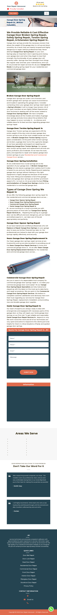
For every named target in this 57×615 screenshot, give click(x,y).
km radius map (28, 404)
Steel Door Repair (28, 562)
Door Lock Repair (28, 559)
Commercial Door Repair (28, 569)
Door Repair (14, 16)
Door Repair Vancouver (27, 612)
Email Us (30, 599)
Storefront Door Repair (28, 582)
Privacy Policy (28, 586)
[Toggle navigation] (46, 13)
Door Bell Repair (28, 555)
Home (8, 16)
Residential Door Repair (28, 565)
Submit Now (28, 372)
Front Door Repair (28, 572)
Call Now (13, 13)
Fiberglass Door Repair (28, 579)
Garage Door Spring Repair (25, 16)
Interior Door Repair (28, 576)
